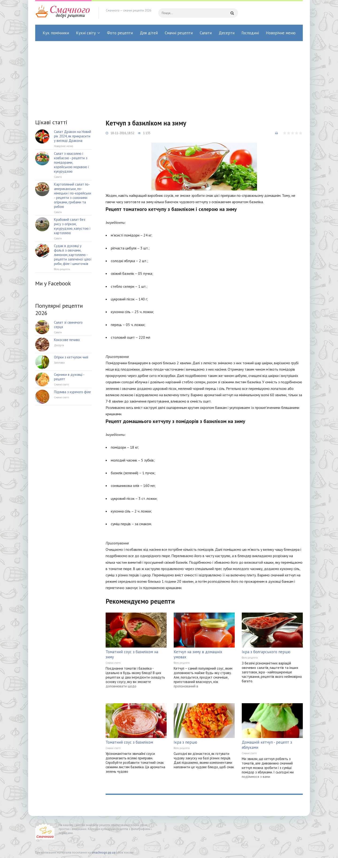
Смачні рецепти (179, 32)
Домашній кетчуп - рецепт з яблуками (267, 745)
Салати (206, 32)
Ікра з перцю (185, 742)
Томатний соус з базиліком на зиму (132, 654)
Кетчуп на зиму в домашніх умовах (198, 654)
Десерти (226, 32)
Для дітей (149, 32)
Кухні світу (86, 32)
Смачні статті (113, 662)
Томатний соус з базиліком (129, 742)
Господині (250, 32)
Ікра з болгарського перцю (266, 651)
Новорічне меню (281, 32)
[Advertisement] (169, 76)
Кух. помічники (56, 32)
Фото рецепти (120, 32)
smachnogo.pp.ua (103, 852)
